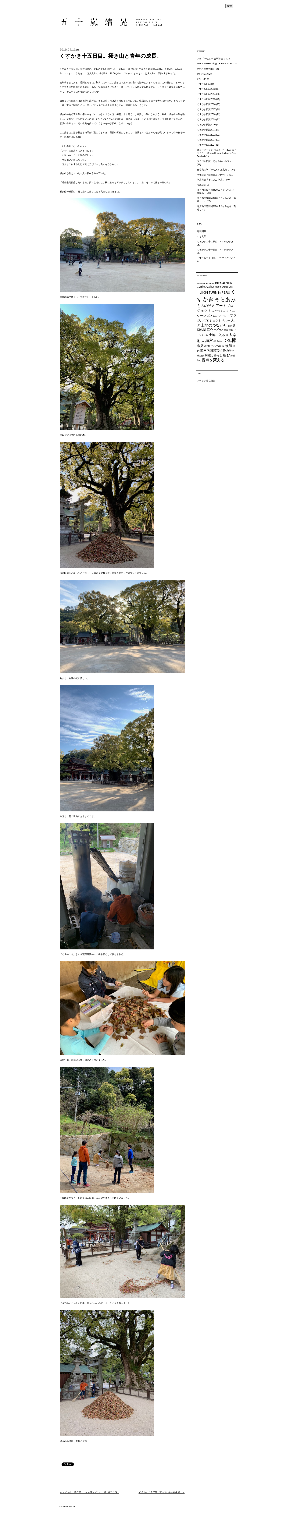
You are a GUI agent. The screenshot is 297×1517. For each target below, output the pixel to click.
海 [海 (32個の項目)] (205, 346)
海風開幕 (201, 231)
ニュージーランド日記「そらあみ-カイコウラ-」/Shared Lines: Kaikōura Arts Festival (216, 153)
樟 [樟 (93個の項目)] (233, 340)
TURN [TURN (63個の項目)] (202, 292)
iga (77, 50)
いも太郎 (201, 236)
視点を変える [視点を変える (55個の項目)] (213, 360)
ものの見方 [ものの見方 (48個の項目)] (206, 306)
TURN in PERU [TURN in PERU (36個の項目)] (219, 292)
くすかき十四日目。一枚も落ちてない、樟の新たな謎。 (89, 1492)
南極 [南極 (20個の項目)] (226, 330)
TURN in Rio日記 (205, 68)
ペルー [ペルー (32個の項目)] (226, 320)
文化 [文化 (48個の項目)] (227, 341)
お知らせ (201, 79)
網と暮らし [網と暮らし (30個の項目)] (215, 355)
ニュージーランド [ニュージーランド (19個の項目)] (221, 316)
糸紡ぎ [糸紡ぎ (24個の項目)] (200, 355)
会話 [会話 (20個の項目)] (230, 326)
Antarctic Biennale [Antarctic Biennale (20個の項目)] (205, 283)
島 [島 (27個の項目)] (214, 340)
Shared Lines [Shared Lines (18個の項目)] (227, 287)
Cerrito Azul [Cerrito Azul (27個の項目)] (204, 286)
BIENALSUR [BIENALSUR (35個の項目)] (223, 283)
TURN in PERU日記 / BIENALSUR (214, 63)
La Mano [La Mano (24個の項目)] (216, 286)
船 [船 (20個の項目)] (232, 355)
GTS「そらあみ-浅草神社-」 (211, 58)
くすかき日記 (204, 84)
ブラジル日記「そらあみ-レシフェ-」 (216, 161)
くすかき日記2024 (206, 145)
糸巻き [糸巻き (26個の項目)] (230, 350)
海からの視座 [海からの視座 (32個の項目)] (215, 346)
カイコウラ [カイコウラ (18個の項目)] (217, 311)
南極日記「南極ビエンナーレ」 (213, 174)
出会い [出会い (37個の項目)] (218, 330)
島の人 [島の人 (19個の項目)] (220, 341)
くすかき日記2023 (206, 139)
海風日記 (201, 184)
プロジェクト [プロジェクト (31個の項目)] (212, 320)
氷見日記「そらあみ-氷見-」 (211, 179)
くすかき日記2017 (206, 109)
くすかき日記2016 (206, 104)
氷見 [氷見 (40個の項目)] (200, 346)
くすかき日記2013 (206, 89)
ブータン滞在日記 (206, 380)
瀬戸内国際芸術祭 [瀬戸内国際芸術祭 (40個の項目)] (213, 350)
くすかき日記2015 (206, 99)
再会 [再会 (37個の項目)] (210, 330)
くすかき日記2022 (206, 134)
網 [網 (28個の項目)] (206, 355)
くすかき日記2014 (206, 94)
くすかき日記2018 (206, 114)
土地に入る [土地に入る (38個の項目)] (217, 335)
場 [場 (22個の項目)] (227, 335)
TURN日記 (202, 74)
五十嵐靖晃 (111, 22)
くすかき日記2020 (206, 124)
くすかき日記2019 (206, 119)
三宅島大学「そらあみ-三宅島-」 (213, 169)
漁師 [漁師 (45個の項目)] (228, 346)
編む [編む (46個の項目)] (226, 355)
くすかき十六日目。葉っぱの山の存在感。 (162, 1492)
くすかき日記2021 (206, 129)
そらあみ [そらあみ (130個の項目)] (225, 299)
